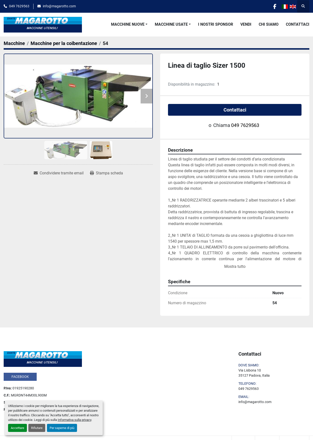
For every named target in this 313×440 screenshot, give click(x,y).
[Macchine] (14, 43)
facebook (20, 377)
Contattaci (297, 24)
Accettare (17, 428)
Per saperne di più (62, 428)
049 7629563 (19, 6)
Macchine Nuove (128, 24)
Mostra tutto (235, 266)
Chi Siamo (269, 24)
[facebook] (274, 6)
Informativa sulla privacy (74, 420)
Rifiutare (37, 428)
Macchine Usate (171, 24)
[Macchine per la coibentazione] (64, 43)
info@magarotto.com (59, 6)
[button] (129, 24)
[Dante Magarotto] (43, 359)
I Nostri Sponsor (215, 24)
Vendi (245, 24)
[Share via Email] (59, 173)
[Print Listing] (106, 173)
